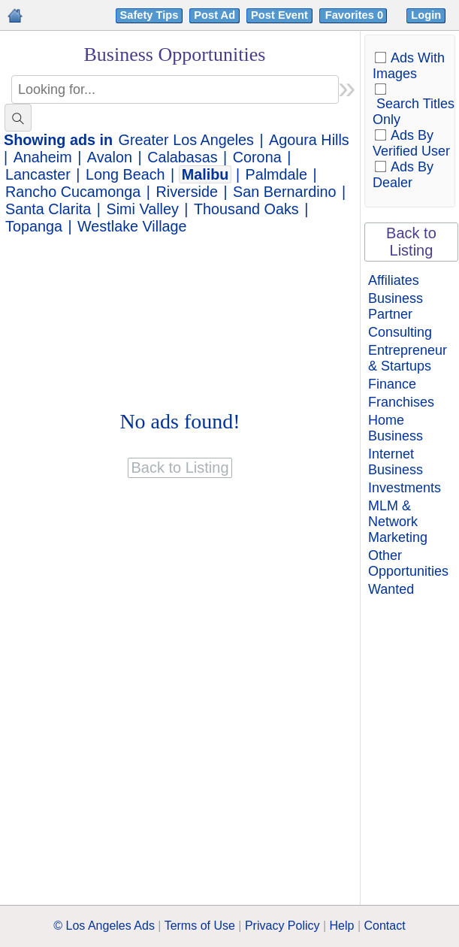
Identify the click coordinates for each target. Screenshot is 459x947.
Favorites (355, 15)
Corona (257, 157)
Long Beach (125, 174)
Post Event (279, 15)
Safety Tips (149, 15)
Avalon (109, 157)
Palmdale (276, 174)
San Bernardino (284, 191)
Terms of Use (200, 925)
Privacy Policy (282, 925)
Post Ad (214, 15)
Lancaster (38, 174)
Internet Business (395, 461)
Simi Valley (143, 209)
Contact (385, 925)
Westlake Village (132, 226)
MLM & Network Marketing (397, 521)
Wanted (391, 589)
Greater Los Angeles (186, 140)
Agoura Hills (309, 140)
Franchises (401, 402)
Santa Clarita (48, 209)
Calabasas (182, 157)
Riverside (186, 191)
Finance (392, 384)
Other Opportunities (408, 563)
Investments (404, 487)
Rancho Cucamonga (72, 191)
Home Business (395, 428)
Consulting (400, 332)
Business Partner (395, 306)
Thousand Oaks (246, 209)
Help (342, 925)
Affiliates (393, 280)
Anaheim (43, 157)
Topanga (33, 226)
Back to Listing (411, 242)
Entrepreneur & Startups (407, 358)
